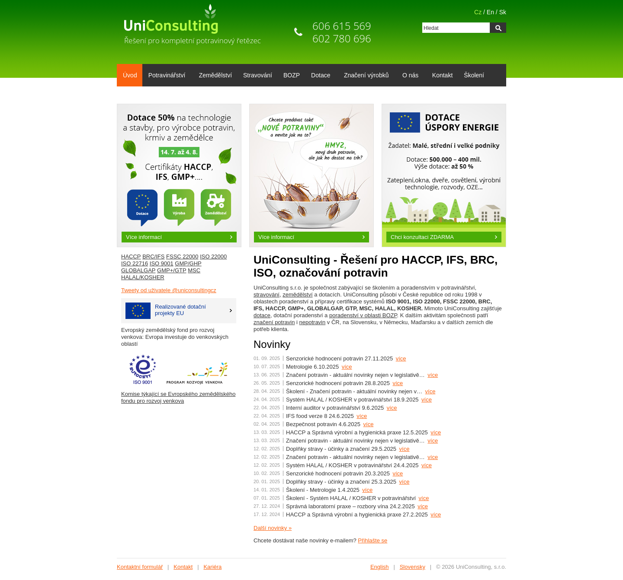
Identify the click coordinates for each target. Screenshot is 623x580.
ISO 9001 (161, 263)
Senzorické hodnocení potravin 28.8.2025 (338, 383)
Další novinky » (273, 528)
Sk (502, 12)
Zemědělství (215, 75)
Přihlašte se (372, 540)
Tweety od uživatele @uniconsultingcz (168, 290)
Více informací (144, 237)
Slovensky (412, 567)
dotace (262, 315)
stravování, (267, 294)
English (379, 567)
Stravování (257, 75)
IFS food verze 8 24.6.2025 (320, 416)
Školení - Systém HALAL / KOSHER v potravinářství (351, 498)
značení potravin (274, 322)
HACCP (131, 256)
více (401, 358)
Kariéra (212, 567)
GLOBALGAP (138, 270)
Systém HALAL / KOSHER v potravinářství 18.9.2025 (352, 399)
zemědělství (297, 294)
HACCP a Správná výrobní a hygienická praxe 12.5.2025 (357, 432)
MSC (194, 270)
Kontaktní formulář (140, 567)
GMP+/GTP (171, 270)
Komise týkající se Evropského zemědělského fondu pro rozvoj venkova (178, 397)
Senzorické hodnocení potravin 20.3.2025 (338, 473)
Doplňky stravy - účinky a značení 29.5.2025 (341, 449)
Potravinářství (165, 76)
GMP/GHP (188, 263)
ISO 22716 (134, 263)
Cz (478, 12)
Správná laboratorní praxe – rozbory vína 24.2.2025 (350, 506)
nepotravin (312, 322)
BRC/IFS (153, 256)
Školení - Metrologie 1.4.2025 (323, 490)
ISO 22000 (213, 256)
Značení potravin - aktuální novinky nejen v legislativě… (355, 375)
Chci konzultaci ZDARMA (422, 237)
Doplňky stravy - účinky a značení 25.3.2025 (341, 481)
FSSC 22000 (182, 256)
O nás (408, 76)
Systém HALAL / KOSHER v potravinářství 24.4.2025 (352, 465)
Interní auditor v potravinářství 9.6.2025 (335, 408)
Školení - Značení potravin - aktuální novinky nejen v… (354, 391)
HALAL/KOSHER (142, 277)
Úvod (130, 75)
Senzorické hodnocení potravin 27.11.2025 (339, 358)
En (490, 12)
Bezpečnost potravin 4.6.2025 (323, 424)
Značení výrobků (365, 76)
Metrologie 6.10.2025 (312, 366)
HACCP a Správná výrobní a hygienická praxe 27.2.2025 (357, 514)
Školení (474, 75)
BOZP (291, 75)
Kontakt (442, 75)
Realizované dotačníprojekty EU (165, 311)
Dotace (319, 76)
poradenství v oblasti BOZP (363, 315)
